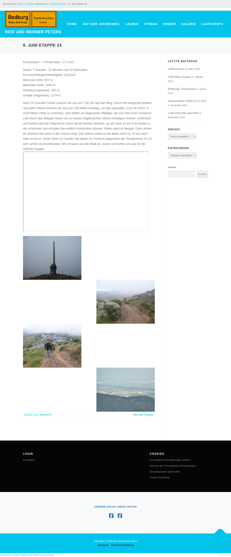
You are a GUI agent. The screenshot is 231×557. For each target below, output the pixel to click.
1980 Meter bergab (179, 77)
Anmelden (29, 460)
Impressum (103, 545)
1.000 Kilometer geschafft (183, 113)
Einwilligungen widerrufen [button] (165, 471)
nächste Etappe (143, 414)
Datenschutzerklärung (122, 545)
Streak (150, 24)
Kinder (169, 24)
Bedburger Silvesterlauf (182, 89)
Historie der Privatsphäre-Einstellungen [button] (173, 465)
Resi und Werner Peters (33, 32)
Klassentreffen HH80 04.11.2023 (187, 101)
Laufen (131, 24)
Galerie (188, 24)
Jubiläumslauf (176, 69)
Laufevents (212, 24)
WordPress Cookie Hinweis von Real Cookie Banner (27, 555)
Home (20, 4)
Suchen (172, 167)
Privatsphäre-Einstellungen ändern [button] (170, 460)
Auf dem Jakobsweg (36, 4)
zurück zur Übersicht (37, 414)
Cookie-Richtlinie (160, 477)
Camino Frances (57, 4)
